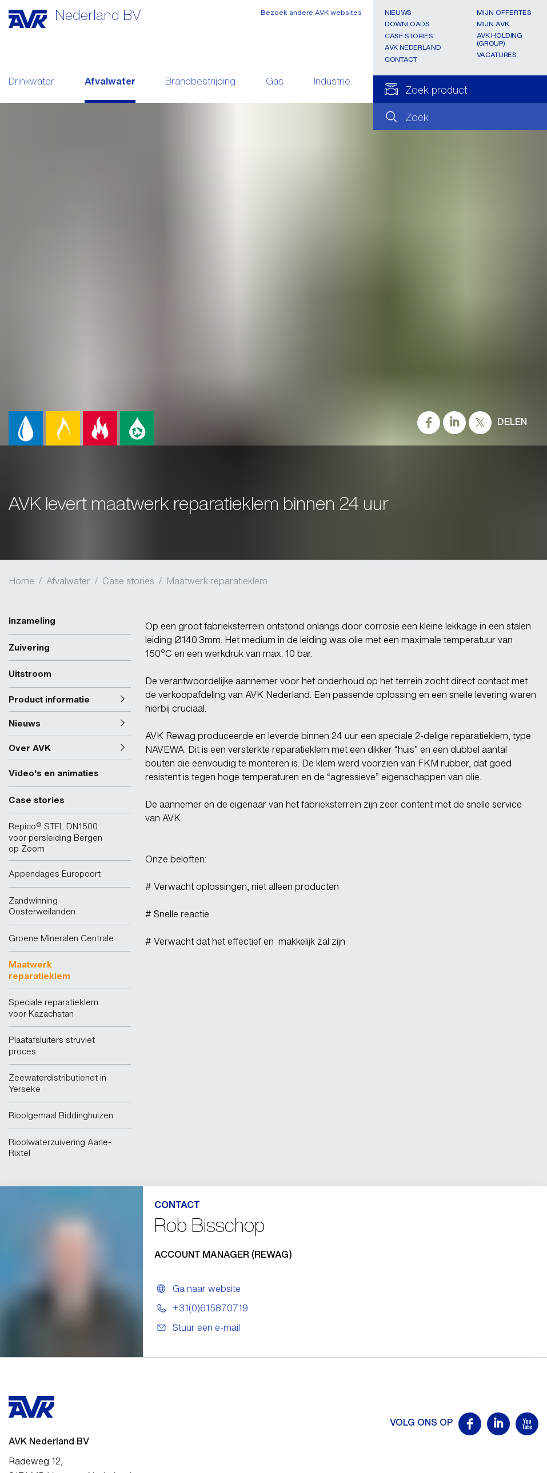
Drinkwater (31, 82)
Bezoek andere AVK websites (311, 12)
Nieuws (398, 12)
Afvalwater (110, 82)
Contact (401, 59)
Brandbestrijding (200, 82)
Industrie (332, 82)
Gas (275, 82)
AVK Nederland (413, 47)
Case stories (409, 36)
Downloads (407, 24)
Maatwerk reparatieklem (216, 581)
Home (21, 581)
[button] (70, 700)
